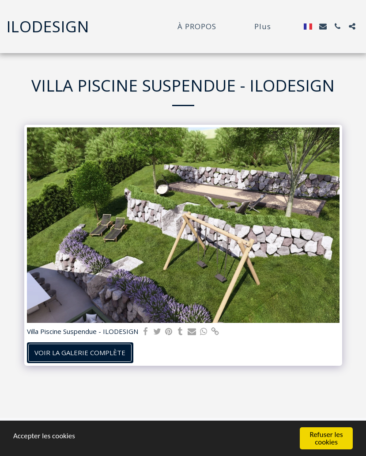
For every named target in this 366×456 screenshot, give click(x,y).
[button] (323, 26)
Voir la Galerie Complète (79, 352)
